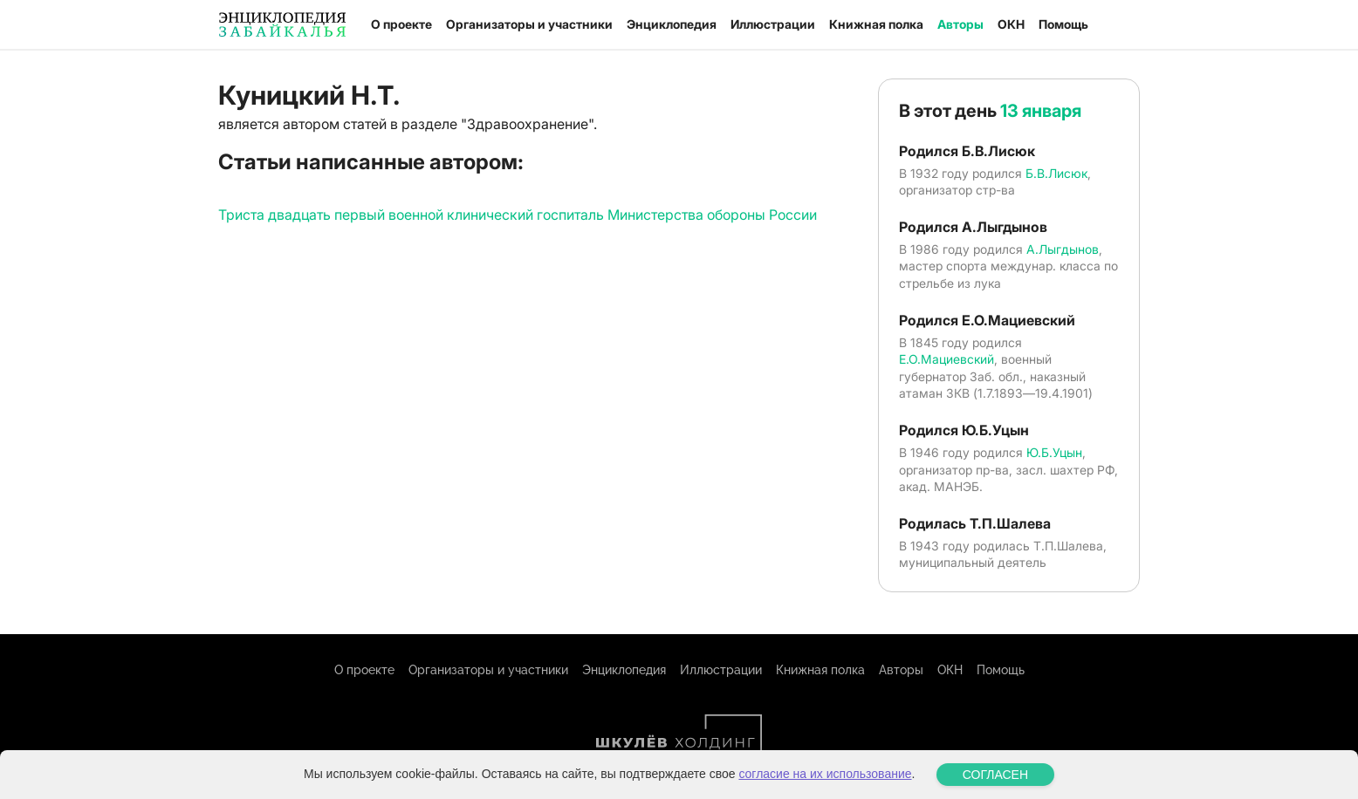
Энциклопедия (672, 24)
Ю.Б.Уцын (1054, 452)
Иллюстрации (772, 24)
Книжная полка (876, 24)
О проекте (401, 24)
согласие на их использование (824, 774)
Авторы (960, 24)
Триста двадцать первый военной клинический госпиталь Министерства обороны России (517, 214)
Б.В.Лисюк (1056, 173)
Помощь (1063, 24)
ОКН (1011, 24)
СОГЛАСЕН (995, 775)
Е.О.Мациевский (946, 359)
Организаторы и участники (529, 24)
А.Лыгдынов (1062, 249)
